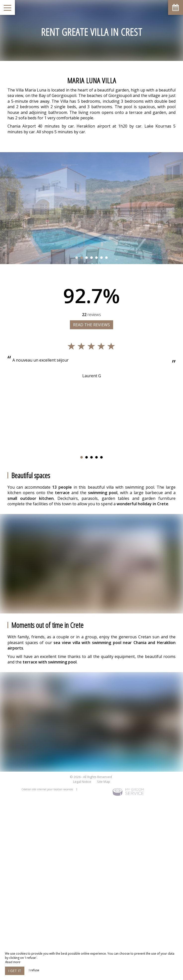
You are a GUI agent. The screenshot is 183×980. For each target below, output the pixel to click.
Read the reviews (91, 324)
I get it (14, 970)
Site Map (103, 781)
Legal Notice (82, 781)
